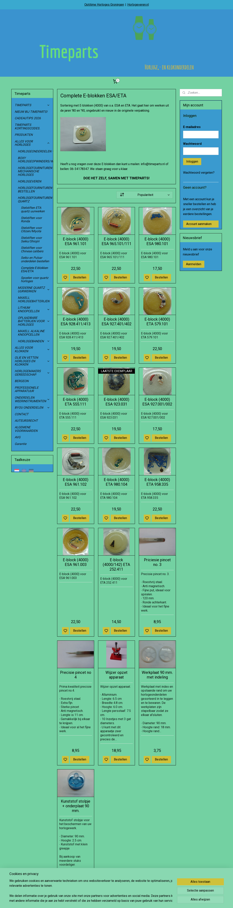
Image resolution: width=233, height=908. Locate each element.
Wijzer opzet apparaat (116, 674)
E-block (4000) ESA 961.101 (75, 241)
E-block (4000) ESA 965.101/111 (116, 241)
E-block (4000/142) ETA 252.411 (116, 565)
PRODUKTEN (24, 135)
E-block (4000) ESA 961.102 (75, 482)
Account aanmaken (199, 224)
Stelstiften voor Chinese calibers (32, 249)
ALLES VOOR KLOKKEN (32, 349)
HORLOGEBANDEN (34, 341)
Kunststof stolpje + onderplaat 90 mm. (75, 806)
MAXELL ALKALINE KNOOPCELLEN (31, 332)
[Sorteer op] (144, 194)
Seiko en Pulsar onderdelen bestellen (35, 259)
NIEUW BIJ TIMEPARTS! (31, 112)
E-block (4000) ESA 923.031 (116, 401)
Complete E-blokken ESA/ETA (34, 269)
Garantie (20, 444)
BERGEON (21, 381)
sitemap (127, 901)
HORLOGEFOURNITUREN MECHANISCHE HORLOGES (35, 171)
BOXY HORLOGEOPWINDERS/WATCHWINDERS (35, 159)
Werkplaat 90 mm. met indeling (157, 674)
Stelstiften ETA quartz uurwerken (33, 209)
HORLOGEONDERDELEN (35, 151)
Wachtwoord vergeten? (198, 172)
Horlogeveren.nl (138, 4)
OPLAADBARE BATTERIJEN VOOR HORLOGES (34, 321)
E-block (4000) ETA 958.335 (157, 482)
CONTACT (21, 414)
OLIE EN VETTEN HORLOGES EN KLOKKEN (32, 361)
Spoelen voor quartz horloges (34, 279)
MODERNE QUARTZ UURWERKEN (34, 289)
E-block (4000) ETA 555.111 (75, 401)
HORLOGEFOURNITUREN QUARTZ (35, 199)
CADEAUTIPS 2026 (28, 118)
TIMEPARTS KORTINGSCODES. (27, 126)
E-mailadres (192, 127)
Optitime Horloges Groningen (104, 4)
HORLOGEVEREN (29, 181)
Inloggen (192, 161)
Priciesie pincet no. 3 (157, 562)
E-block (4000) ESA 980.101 (157, 241)
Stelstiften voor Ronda (31, 219)
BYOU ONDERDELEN (32, 407)
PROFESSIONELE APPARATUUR (26, 389)
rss (134, 901)
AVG (17, 437)
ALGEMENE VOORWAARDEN (26, 429)
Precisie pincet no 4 (75, 674)
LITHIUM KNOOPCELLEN (34, 309)
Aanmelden (193, 264)
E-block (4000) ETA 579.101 (157, 321)
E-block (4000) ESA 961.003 (75, 562)
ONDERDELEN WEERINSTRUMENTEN (32, 399)
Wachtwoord (192, 144)
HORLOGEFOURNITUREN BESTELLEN (35, 189)
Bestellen (79, 277)
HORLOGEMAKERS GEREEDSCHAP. (32, 372)
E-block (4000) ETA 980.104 (116, 482)
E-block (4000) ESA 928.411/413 (75, 321)
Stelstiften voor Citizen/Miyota (31, 229)
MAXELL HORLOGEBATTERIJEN (33, 299)
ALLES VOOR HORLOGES (32, 143)
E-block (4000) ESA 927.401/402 (116, 321)
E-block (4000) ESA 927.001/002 (157, 401)
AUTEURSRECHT (26, 420)
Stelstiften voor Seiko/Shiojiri (31, 239)
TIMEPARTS (32, 105)
